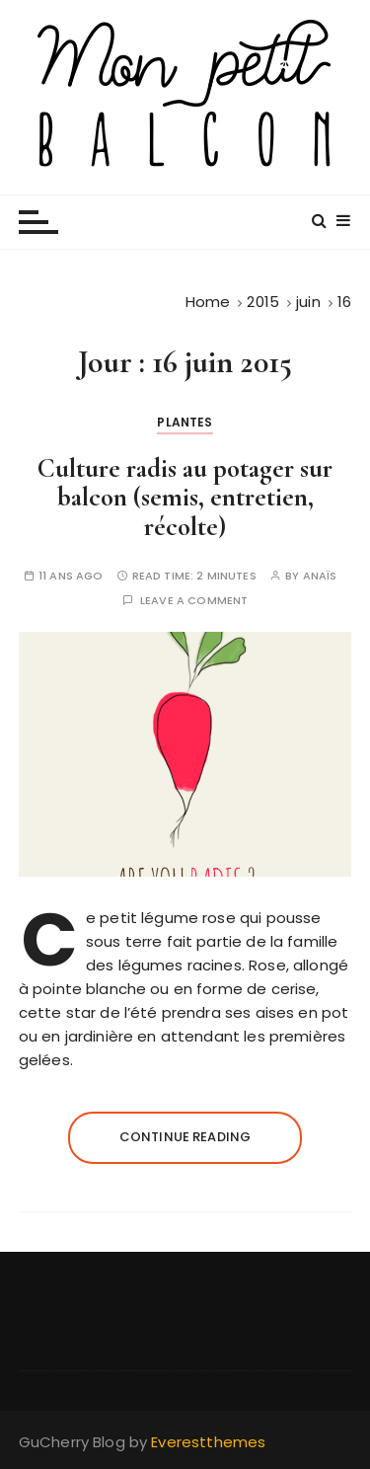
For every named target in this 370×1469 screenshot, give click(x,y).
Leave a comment (194, 600)
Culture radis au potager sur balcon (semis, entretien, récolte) (185, 497)
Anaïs (320, 576)
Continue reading (185, 1136)
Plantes (184, 422)
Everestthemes (208, 1441)
